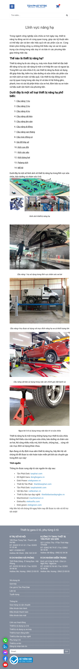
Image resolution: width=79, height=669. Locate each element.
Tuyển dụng (14, 594)
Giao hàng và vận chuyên (20, 605)
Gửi (66, 651)
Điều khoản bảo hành (18, 608)
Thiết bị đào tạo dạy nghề (20, 636)
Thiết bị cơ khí (15, 643)
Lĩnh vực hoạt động (18, 622)
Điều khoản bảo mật (18, 615)
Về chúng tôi (15, 580)
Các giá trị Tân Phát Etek (20, 587)
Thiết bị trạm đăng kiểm (19, 633)
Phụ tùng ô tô (15, 640)
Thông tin (14, 601)
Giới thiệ (13, 584)
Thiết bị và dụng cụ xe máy (21, 629)
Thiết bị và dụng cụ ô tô (19, 626)
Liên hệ (13, 591)
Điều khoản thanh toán (19, 612)
